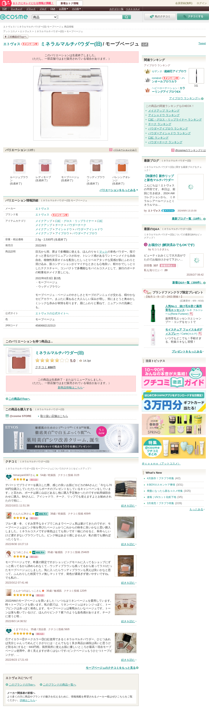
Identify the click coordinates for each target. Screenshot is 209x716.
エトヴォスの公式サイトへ (52, 313)
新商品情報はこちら (70, 387)
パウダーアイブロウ (84, 233)
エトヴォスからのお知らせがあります (30, 44)
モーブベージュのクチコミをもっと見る (111, 667)
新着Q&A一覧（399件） (187, 282)
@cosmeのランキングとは (190, 150)
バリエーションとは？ (125, 149)
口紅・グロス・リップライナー (74, 221)
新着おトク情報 (69, 3)
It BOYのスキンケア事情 (161, 484)
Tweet (202, 43)
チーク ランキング (159, 124)
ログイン (202, 3)
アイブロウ (62, 233)
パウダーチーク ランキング (165, 142)
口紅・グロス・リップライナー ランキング (175, 119)
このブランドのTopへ (22, 684)
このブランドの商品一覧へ (59, 684)
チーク (59, 225)
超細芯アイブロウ (175, 71)
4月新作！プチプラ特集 (160, 478)
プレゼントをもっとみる (187, 351)
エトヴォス (11, 44)
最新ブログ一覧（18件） (187, 218)
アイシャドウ (63, 229)
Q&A (52, 8)
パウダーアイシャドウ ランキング (169, 133)
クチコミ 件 (45, 367)
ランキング (16, 8)
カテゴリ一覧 (116, 9)
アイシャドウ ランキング (164, 115)
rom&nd (156, 78)
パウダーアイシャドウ (89, 229)
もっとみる (196, 509)
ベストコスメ (133, 9)
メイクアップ (43, 221)
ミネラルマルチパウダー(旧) (71, 44)
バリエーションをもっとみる (118, 190)
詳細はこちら (27, 700)
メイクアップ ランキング (164, 110)
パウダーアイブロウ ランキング (168, 128)
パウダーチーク (76, 225)
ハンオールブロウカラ (168, 79)
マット (103, 251)
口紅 (100, 221)
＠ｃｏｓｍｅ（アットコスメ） (161, 463)
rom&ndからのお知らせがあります (170, 78)
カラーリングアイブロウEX (168, 89)
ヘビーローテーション (164, 88)
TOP (4, 8)
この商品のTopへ (19, 398)
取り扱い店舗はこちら (54, 416)
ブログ (42, 8)
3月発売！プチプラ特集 (160, 503)
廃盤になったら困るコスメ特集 (165, 490)
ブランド (31, 8)
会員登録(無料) (183, 3)
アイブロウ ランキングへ (184, 98)
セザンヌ (157, 71)
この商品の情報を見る (15, 37)
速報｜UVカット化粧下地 (161, 497)
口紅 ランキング (158, 137)
